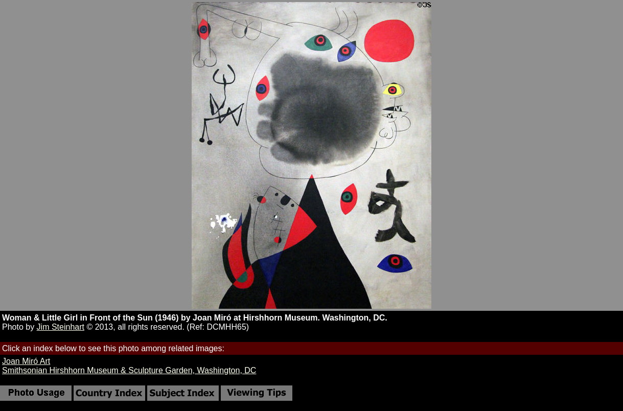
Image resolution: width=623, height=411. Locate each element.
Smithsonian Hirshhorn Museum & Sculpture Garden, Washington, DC (129, 370)
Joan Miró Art (26, 361)
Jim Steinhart (60, 327)
